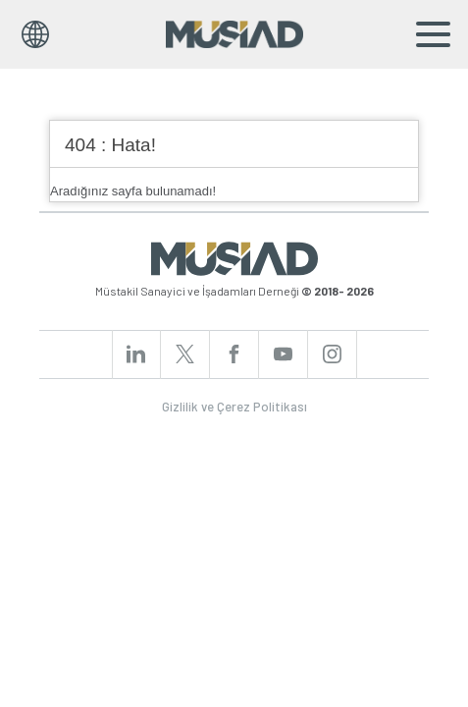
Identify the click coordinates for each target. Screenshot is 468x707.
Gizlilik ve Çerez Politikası (234, 406)
